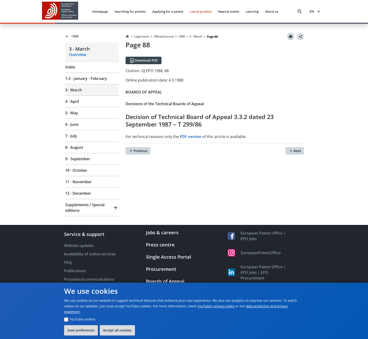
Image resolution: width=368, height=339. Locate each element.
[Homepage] (127, 36)
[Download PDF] (143, 60)
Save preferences (81, 330)
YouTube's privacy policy (216, 306)
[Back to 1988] (92, 36)
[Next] (294, 151)
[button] (92, 207)
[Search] (299, 11)
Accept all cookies (117, 330)
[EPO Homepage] (60, 11)
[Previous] (138, 151)
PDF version (190, 136)
